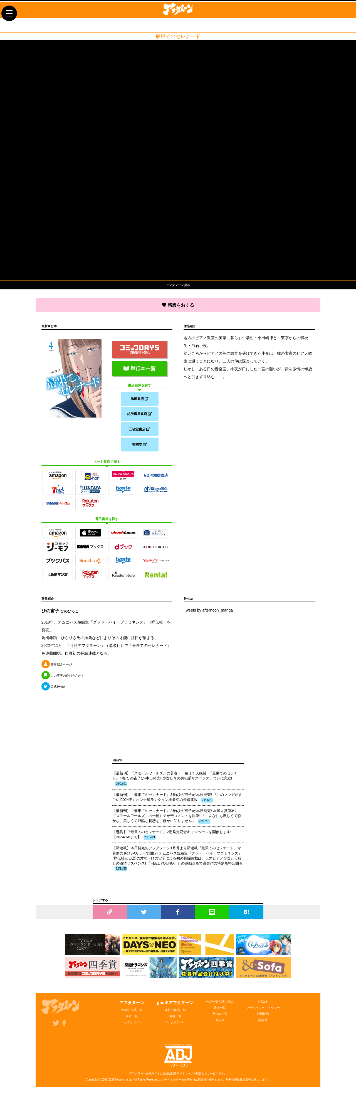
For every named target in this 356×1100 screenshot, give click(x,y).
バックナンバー (132, 1026)
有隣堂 (139, 447)
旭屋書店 (139, 397)
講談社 (263, 1024)
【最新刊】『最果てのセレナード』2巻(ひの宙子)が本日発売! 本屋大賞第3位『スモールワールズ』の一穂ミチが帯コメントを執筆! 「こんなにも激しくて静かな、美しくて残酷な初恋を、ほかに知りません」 (176, 820)
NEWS (263, 1005)
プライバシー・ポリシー (263, 1012)
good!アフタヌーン (175, 1006)
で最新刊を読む (139, 347)
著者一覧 (132, 1020)
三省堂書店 (139, 431)
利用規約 (263, 1018)
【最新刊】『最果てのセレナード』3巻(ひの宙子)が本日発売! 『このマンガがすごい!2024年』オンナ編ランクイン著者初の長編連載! (177, 802)
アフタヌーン (131, 1006)
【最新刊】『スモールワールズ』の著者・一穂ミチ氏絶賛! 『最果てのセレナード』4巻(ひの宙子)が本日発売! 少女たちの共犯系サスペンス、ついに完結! (176, 782)
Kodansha (121, 1083)
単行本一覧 (139, 367)
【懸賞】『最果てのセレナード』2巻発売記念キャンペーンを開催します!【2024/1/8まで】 (171, 839)
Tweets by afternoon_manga (208, 614)
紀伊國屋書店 (139, 414)
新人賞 (219, 1024)
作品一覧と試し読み (220, 1005)
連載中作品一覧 (132, 1014)
